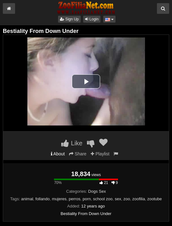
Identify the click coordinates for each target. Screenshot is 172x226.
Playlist (100, 153)
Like (71, 143)
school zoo (102, 198)
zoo (126, 198)
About (58, 153)
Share (77, 153)
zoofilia (138, 198)
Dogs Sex (97, 191)
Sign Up (69, 19)
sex (118, 198)
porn (87, 198)
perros (74, 198)
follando (42, 198)
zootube (154, 198)
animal (27, 198)
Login (92, 19)
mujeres (59, 198)
